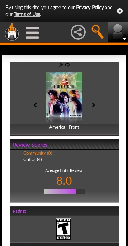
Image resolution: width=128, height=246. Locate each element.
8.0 (64, 180)
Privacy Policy (90, 7)
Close (120, 11)
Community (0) (37, 153)
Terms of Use (27, 14)
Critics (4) (32, 159)
